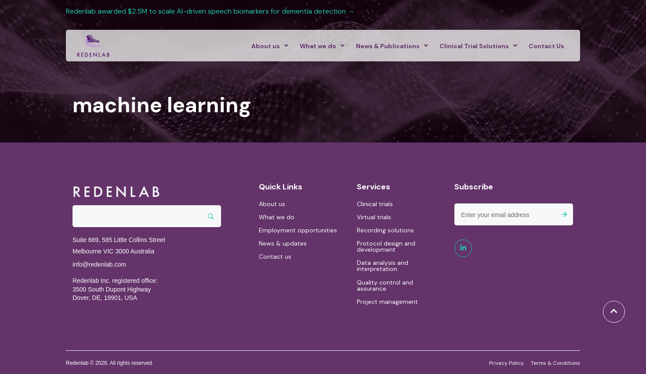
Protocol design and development (386, 246)
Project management (387, 302)
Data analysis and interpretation (382, 266)
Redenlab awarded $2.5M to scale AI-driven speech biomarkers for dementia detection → (211, 11)
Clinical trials (375, 204)
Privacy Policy (506, 363)
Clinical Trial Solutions (474, 46)
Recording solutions (385, 230)
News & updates (283, 243)
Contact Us (546, 46)
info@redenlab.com (99, 264)
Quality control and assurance (385, 285)
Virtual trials (374, 217)
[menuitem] (267, 45)
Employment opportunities (298, 230)
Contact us (275, 256)
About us (265, 46)
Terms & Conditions (555, 363)
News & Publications (388, 46)
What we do (318, 46)
